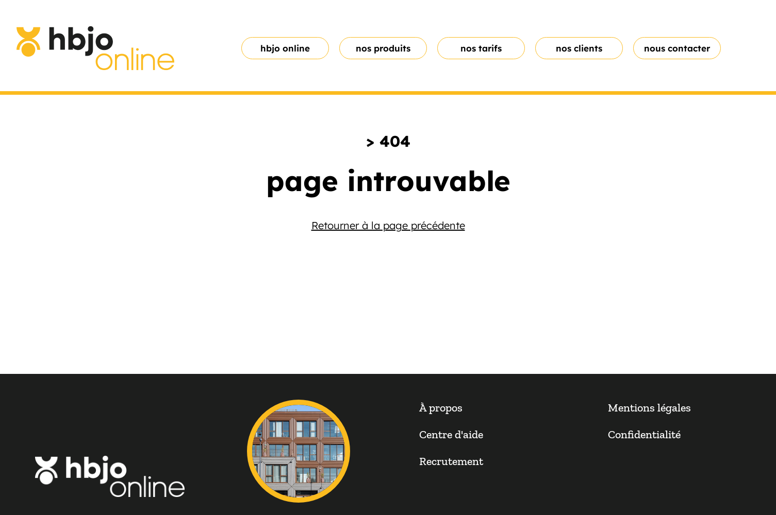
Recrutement (451, 461)
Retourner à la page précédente (388, 225)
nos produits (383, 48)
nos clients (579, 48)
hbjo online (285, 48)
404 (394, 141)
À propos (441, 408)
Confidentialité (644, 434)
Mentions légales (649, 408)
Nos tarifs (481, 48)
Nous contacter (677, 48)
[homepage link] (95, 48)
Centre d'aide (451, 434)
